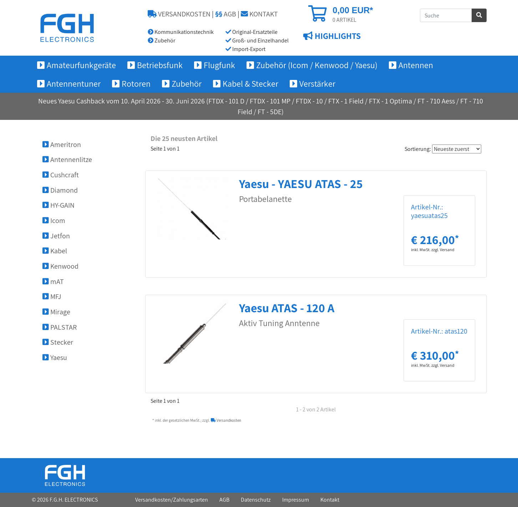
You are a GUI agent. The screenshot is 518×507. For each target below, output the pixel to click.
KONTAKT (259, 14)
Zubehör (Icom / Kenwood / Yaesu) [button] (316, 65)
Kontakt (329, 499)
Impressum (295, 499)
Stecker (57, 342)
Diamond (60, 190)
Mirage (56, 311)
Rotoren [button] (136, 83)
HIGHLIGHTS (337, 36)
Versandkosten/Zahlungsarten (171, 499)
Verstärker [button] (317, 83)
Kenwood (60, 266)
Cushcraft (60, 174)
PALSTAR (59, 327)
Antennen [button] (415, 65)
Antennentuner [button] (74, 83)
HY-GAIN (58, 205)
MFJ (51, 296)
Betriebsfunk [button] (160, 65)
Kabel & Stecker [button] (250, 83)
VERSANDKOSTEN (179, 14)
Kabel (54, 250)
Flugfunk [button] (219, 65)
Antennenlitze (67, 159)
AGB (225, 14)
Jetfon (56, 235)
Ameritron (61, 144)
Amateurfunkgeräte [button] (81, 65)
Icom (53, 220)
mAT (53, 281)
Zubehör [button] (187, 83)
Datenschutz (256, 499)
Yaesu (54, 357)
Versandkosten (226, 420)
